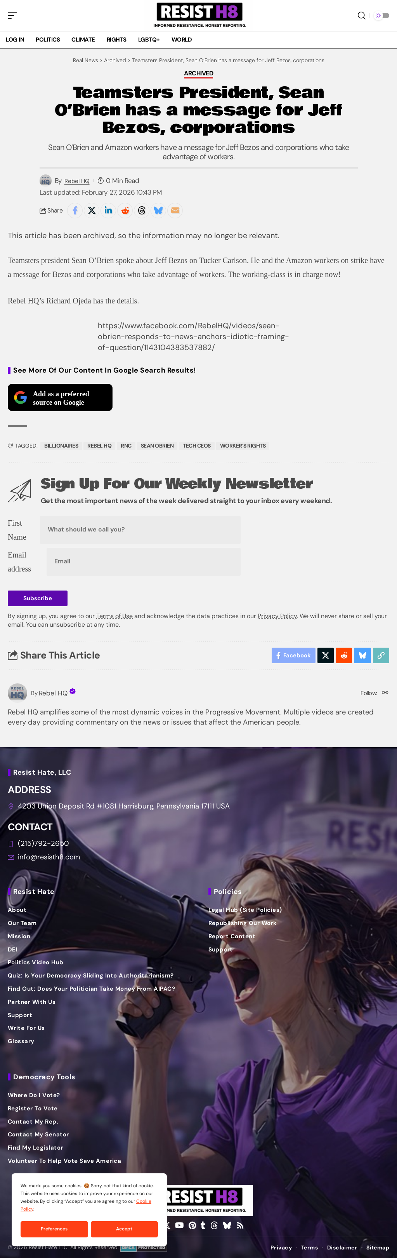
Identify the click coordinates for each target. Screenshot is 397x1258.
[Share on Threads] (141, 210)
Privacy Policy (277, 616)
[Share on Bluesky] (158, 210)
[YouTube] (179, 1225)
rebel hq (99, 445)
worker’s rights (243, 445)
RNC (126, 445)
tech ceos (197, 445)
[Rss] (240, 1225)
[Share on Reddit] (125, 210)
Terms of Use (114, 616)
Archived (198, 73)
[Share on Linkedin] (108, 210)
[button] (14, 15)
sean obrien (157, 445)
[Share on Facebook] (75, 210)
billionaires (61, 445)
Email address (19, 562)
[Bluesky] (227, 1225)
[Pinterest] (192, 1225)
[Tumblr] (203, 1225)
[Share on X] (91, 210)
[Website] (385, 693)
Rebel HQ (77, 181)
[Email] (175, 210)
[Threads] (214, 1225)
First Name (17, 530)
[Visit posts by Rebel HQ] (17, 693)
